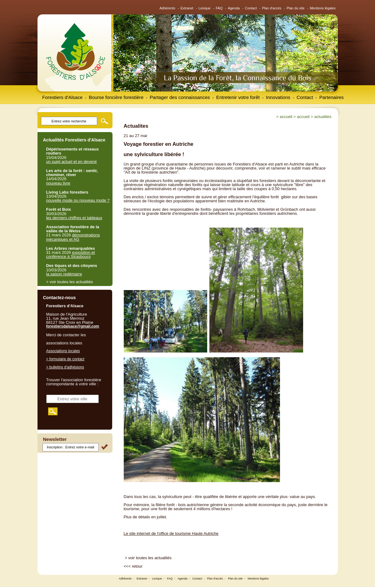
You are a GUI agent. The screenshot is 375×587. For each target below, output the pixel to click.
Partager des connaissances (180, 97)
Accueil (286, 116)
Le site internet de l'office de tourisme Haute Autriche (171, 533)
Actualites (323, 116)
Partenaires (331, 97)
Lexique (204, 8)
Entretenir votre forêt (238, 97)
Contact (251, 8)
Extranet (186, 8)
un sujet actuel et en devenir (71, 161)
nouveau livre (58, 183)
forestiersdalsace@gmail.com (72, 326)
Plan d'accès (271, 8)
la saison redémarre (64, 274)
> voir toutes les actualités (148, 557)
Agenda (234, 8)
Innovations (278, 97)
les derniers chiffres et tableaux (74, 217)
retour (137, 566)
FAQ (219, 8)
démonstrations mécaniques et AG (73, 237)
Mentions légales (323, 8)
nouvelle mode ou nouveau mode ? (78, 200)
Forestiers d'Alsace (62, 97)
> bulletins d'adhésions (65, 367)
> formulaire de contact (65, 359)
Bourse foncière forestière (116, 97)
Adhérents (167, 8)
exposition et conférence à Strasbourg (70, 254)
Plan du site (295, 8)
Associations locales (63, 351)
